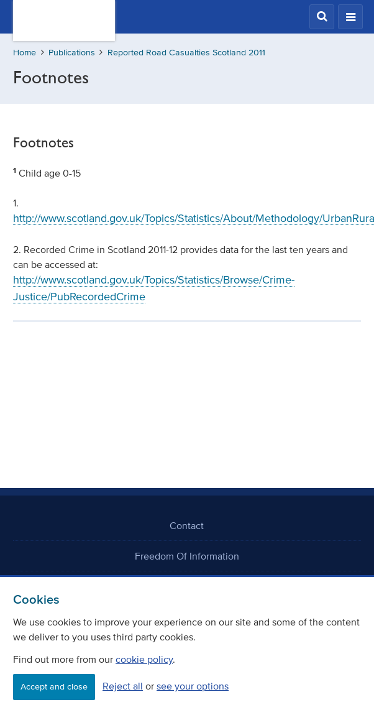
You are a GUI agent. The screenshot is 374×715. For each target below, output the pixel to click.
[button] (321, 16)
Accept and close (54, 686)
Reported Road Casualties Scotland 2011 (186, 52)
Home (24, 52)
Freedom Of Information (187, 555)
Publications (71, 52)
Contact (187, 525)
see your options (193, 685)
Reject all (123, 685)
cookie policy (144, 659)
